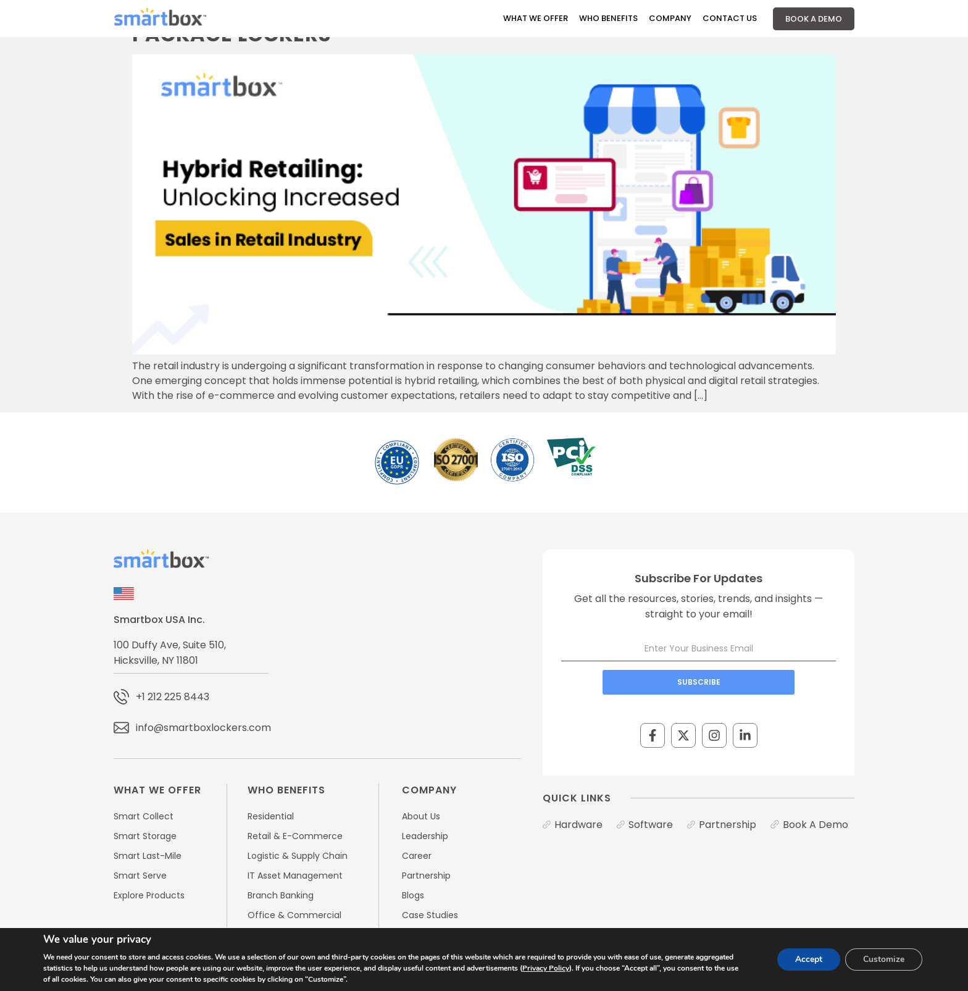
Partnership (727, 824)
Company (670, 18)
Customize (883, 959)
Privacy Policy (545, 968)
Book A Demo (813, 19)
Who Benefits (608, 18)
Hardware (578, 824)
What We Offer (535, 18)
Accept (806, 959)
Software (650, 824)
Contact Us (730, 18)
